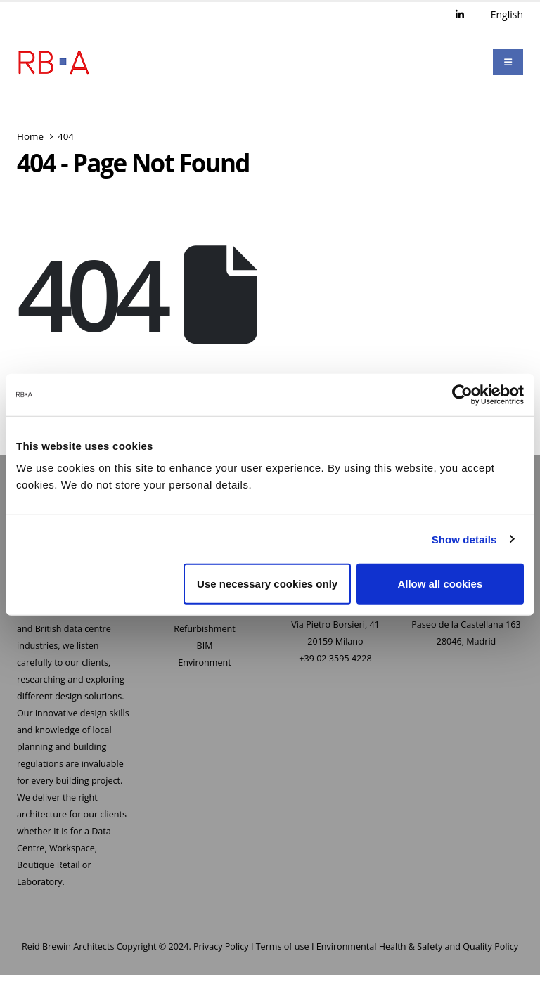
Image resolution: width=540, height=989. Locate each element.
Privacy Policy (221, 946)
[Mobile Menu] (508, 62)
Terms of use (282, 946)
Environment (204, 662)
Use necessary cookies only (267, 584)
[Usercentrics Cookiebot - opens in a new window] (462, 394)
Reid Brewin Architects (68, 946)
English (507, 14)
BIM (205, 646)
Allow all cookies (439, 584)
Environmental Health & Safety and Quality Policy (417, 946)
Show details (464, 539)
